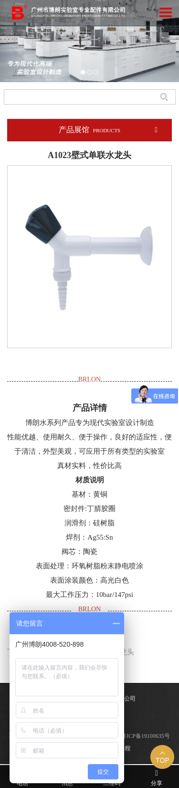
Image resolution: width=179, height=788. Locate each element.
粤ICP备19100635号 (145, 736)
